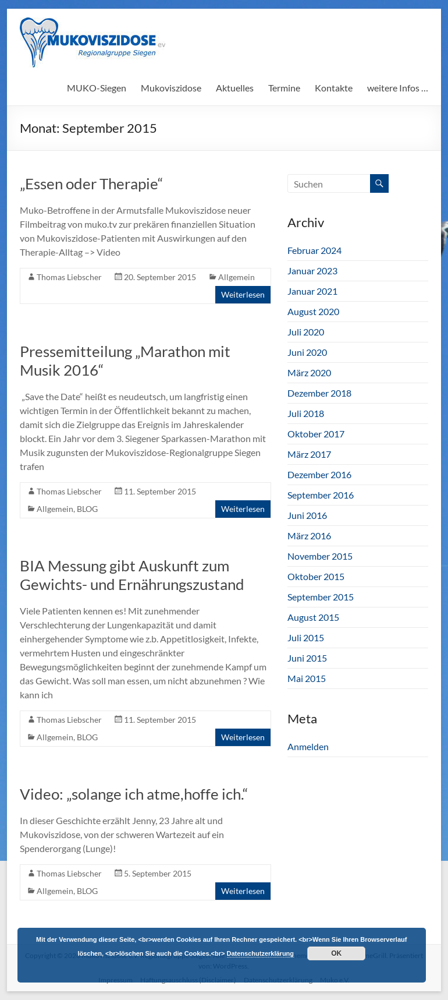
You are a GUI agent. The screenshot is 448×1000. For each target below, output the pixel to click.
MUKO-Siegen (96, 87)
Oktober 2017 (315, 433)
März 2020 (309, 372)
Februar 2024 (314, 250)
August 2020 (313, 311)
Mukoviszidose (171, 87)
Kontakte (334, 87)
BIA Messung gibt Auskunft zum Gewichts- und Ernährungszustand (132, 574)
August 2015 (313, 617)
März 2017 (309, 454)
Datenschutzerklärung (260, 953)
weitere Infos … (397, 87)
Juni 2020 (307, 352)
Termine (284, 87)
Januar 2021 (312, 290)
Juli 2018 (305, 413)
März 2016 (309, 535)
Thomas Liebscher (69, 277)
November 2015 (320, 555)
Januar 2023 (312, 270)
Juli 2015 (305, 637)
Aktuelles (235, 87)
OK (336, 953)
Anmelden (308, 746)
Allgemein (236, 277)
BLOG (87, 509)
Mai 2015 (306, 678)
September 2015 (320, 596)
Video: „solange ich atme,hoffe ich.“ (134, 794)
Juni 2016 (307, 515)
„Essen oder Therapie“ (91, 183)
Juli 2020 (305, 331)
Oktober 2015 (315, 576)
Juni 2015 (307, 657)
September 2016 (320, 494)
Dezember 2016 (319, 474)
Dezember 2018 (319, 392)
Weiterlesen (243, 294)
